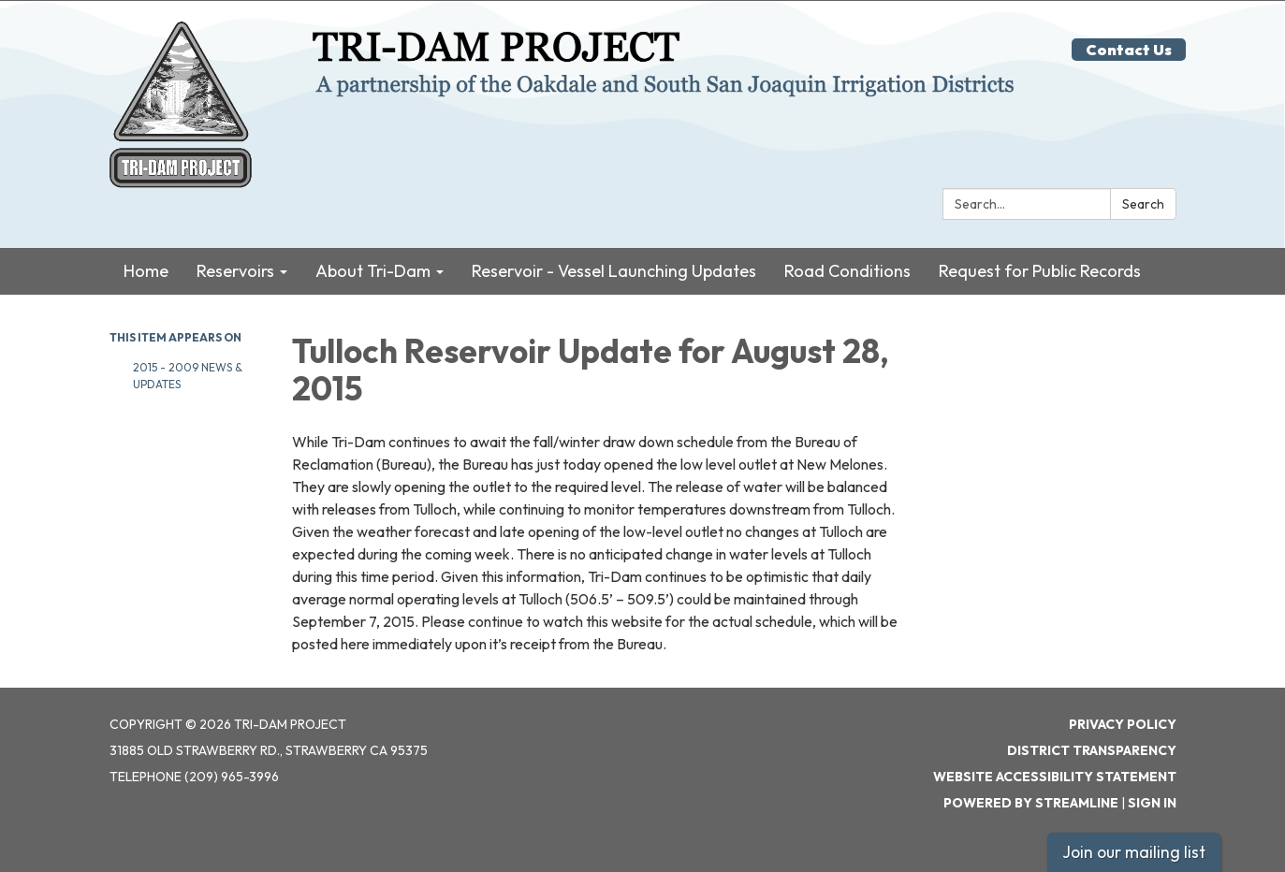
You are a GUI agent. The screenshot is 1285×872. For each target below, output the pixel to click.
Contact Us (1129, 48)
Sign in (1152, 802)
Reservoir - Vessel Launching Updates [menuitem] (614, 270)
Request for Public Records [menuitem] (1040, 270)
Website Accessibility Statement (1054, 776)
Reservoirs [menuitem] (235, 270)
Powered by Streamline (1030, 802)
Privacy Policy (1122, 724)
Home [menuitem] (146, 270)
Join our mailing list (1133, 852)
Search (1143, 203)
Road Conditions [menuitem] (847, 270)
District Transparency (1091, 750)
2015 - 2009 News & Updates (187, 374)
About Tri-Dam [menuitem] (373, 270)
